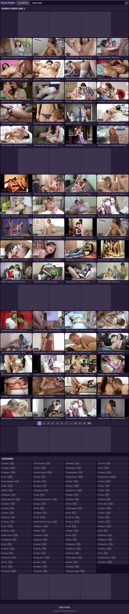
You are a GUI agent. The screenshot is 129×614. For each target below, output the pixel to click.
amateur (9, 467)
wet (104, 530)
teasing (105, 499)
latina (40, 553)
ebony (8, 553)
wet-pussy (106, 535)
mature (73, 481)
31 (80, 423)
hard (40, 517)
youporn (106, 562)
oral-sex (73, 517)
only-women (75, 508)
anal (8, 476)
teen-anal (106, 503)
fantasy (40, 481)
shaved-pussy (108, 476)
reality (73, 562)
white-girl (106, 539)
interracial (41, 535)
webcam (105, 526)
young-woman (108, 557)
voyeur (105, 521)
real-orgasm (75, 557)
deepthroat (10, 539)
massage (73, 463)
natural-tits (75, 490)
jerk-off (40, 544)
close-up (9, 517)
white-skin (106, 544)
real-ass (73, 553)
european (9, 571)
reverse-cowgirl (76, 571)
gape (40, 494)
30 (75, 423)
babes (8, 490)
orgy (72, 526)
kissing (40, 548)
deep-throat (10, 535)
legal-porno (42, 557)
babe (8, 485)
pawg (72, 539)
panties (73, 530)
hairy (40, 508)
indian (40, 530)
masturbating (75, 472)
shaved (105, 472)
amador (8, 463)
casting (8, 508)
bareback (9, 503)
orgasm (73, 521)
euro (8, 566)
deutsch (8, 548)
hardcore (41, 526)
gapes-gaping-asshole (46, 499)
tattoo (105, 490)
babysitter (9, 494)
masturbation (75, 476)
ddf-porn (9, 530)
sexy (104, 467)
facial (40, 467)
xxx (104, 553)
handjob (41, 512)
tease (104, 494)
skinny (105, 481)
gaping (40, 503)
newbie (73, 494)
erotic (8, 562)
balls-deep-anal (11, 499)
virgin (104, 517)
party (72, 535)
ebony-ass (9, 557)
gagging (41, 485)
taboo (105, 485)
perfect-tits (74, 548)
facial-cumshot (43, 472)
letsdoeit (41, 571)
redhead (73, 566)
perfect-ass (74, 544)
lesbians (41, 566)
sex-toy (105, 463)
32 (84, 423)
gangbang (41, 490)
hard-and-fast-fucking (46, 521)
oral (72, 512)
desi (7, 544)
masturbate (74, 467)
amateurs (9, 472)
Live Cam (24, 3)
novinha (73, 499)
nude (72, 503)
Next (89, 423)
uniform (105, 508)
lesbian (40, 562)
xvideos (106, 548)
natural (73, 485)
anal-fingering (11, 481)
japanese (41, 539)
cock (8, 526)
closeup (9, 521)
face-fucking (42, 463)
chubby (8, 512)
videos (105, 512)
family (40, 476)
